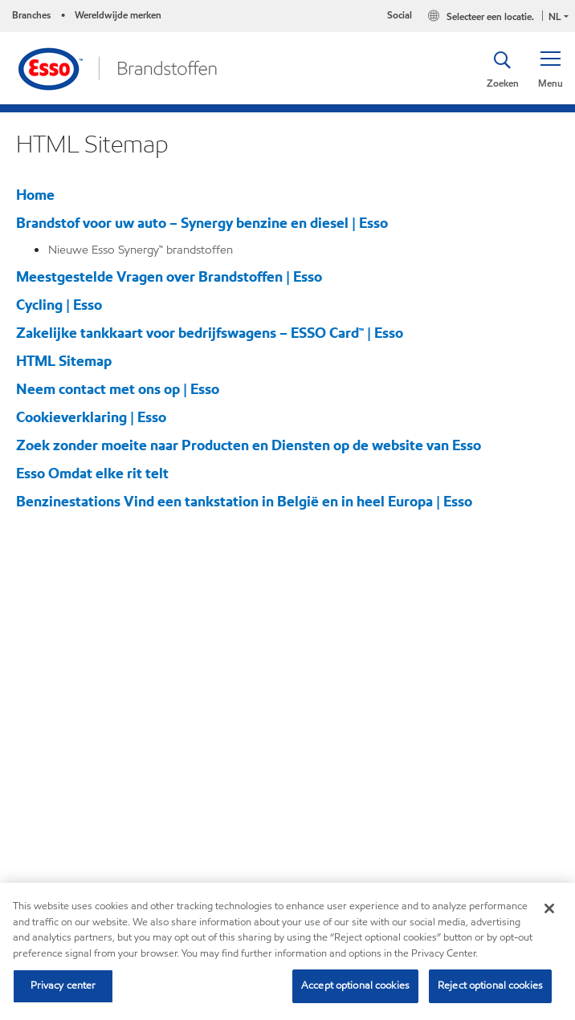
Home (35, 194)
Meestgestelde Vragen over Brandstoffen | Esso (169, 276)
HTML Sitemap (64, 361)
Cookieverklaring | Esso (91, 417)
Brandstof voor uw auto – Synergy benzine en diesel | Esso (202, 222)
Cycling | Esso (59, 304)
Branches (31, 15)
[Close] (549, 908)
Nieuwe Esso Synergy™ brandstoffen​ (140, 250)
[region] (287, 951)
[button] (550, 68)
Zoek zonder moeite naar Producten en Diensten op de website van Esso (248, 445)
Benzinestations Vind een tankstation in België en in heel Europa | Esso (244, 501)
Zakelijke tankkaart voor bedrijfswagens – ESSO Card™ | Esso (209, 332)
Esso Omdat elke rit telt (92, 473)
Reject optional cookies (490, 985)
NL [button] (554, 16)
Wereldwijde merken (118, 15)
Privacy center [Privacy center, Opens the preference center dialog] (63, 985)
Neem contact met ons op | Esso (117, 389)
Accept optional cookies (355, 985)
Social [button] (399, 15)
